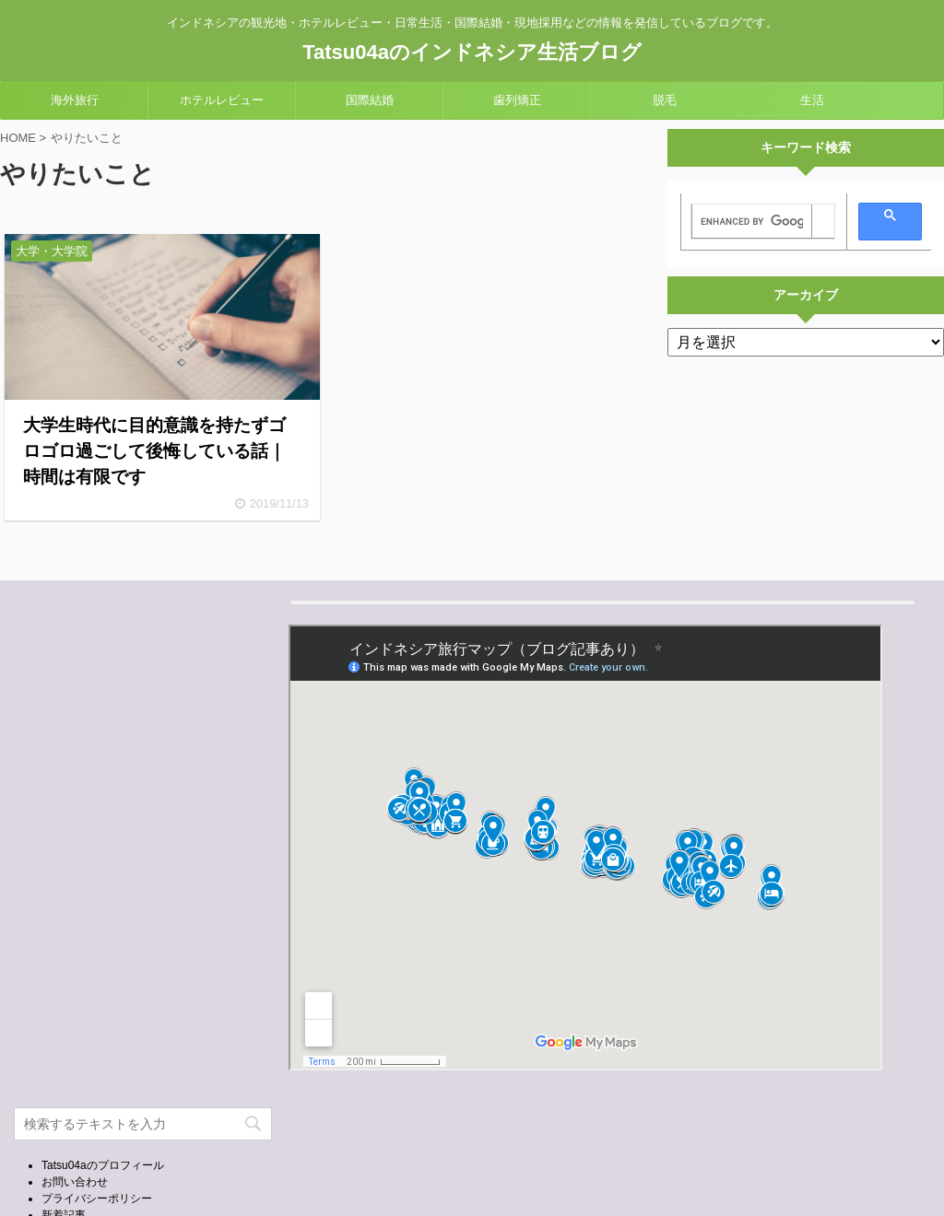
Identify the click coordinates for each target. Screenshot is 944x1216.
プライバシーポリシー (96, 1198)
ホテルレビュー (222, 100)
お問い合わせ (74, 1181)
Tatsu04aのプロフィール (102, 1165)
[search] (752, 222)
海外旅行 (75, 100)
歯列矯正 (517, 100)
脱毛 (665, 100)
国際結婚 (370, 100)
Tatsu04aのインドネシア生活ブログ (472, 52)
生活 (812, 100)
